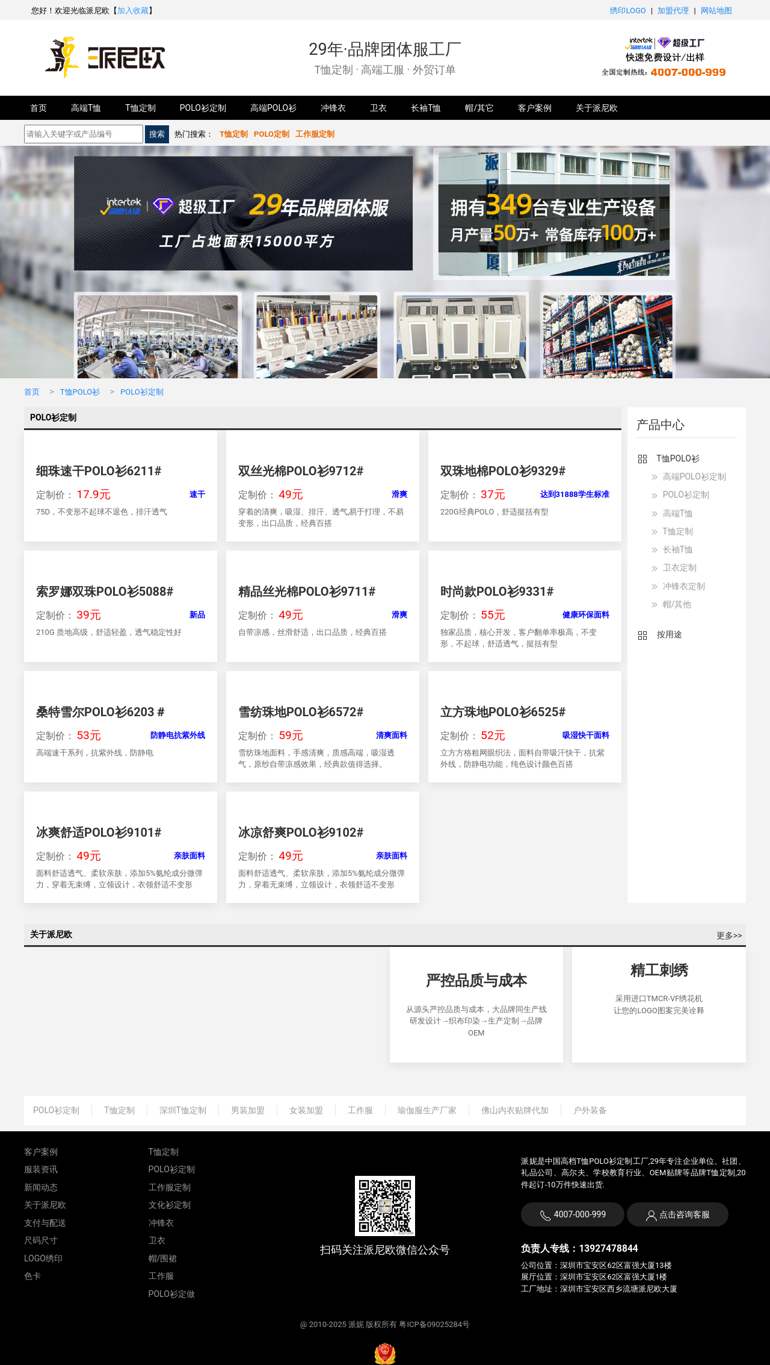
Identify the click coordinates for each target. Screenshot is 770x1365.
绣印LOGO (627, 10)
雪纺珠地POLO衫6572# (300, 712)
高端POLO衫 (273, 108)
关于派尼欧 (597, 108)
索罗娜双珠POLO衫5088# (104, 591)
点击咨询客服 (684, 1214)
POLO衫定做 (172, 1294)
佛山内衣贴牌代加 (515, 1110)
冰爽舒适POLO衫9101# (98, 832)
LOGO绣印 (43, 1258)
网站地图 (716, 10)
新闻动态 (41, 1187)
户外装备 (590, 1110)
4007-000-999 (573, 1216)
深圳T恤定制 (182, 1110)
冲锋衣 (333, 108)
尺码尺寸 (41, 1240)
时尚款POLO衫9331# (496, 591)
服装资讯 (41, 1169)
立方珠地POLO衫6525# (502, 712)
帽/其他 (669, 605)
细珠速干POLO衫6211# (98, 471)
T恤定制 (140, 108)
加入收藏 (133, 10)
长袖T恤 (426, 108)
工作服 (360, 1110)
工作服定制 (170, 1187)
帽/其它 (479, 108)
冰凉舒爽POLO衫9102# (300, 832)
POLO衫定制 (203, 108)
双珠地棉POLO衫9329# (502, 471)
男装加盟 (248, 1110)
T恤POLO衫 (80, 391)
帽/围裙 (163, 1258)
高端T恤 (86, 108)
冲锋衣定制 (676, 587)
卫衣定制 (672, 569)
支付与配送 (45, 1223)
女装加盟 (306, 1110)
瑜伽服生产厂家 (427, 1110)
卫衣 (378, 108)
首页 (38, 108)
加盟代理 (673, 10)
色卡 (32, 1276)
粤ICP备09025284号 (434, 1324)
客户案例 (535, 108)
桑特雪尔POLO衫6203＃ (101, 712)
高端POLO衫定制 (687, 477)
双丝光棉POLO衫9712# (300, 471)
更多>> (729, 935)
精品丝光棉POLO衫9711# (306, 591)
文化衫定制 (170, 1205)
